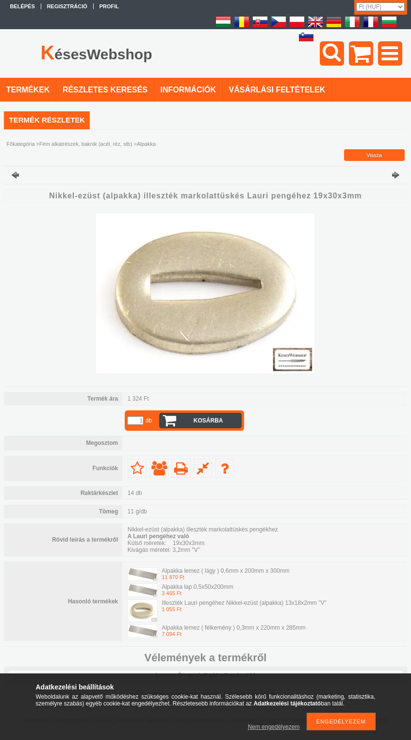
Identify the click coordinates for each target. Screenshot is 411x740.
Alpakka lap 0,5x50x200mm (197, 586)
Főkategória (20, 144)
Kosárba (208, 420)
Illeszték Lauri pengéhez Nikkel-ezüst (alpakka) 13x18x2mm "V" (244, 602)
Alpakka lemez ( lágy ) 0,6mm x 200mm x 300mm (225, 570)
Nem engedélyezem (274, 726)
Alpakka (146, 144)
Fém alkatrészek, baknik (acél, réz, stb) (85, 144)
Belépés (22, 6)
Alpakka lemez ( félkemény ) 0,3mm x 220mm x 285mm (233, 627)
